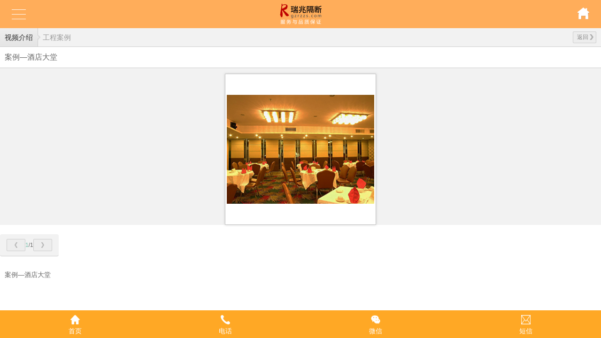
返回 (585, 37)
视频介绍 (19, 37)
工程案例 (57, 37)
